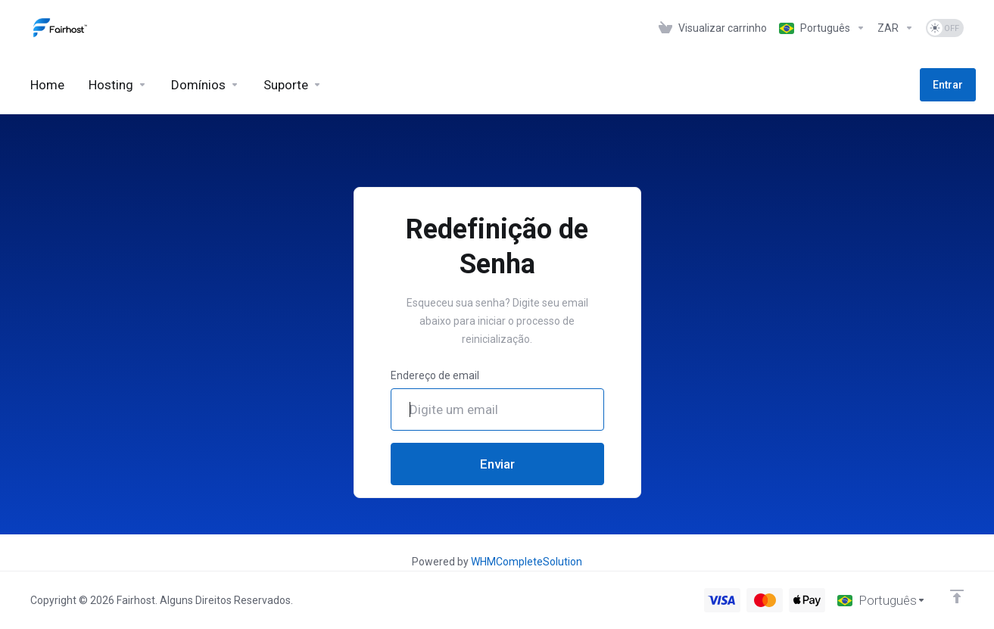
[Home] (47, 85)
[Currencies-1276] (895, 28)
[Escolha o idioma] (881, 600)
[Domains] (205, 85)
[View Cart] (713, 28)
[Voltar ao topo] (957, 596)
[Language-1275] (822, 28)
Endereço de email (435, 375)
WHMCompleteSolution (526, 562)
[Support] (292, 85)
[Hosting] (117, 85)
